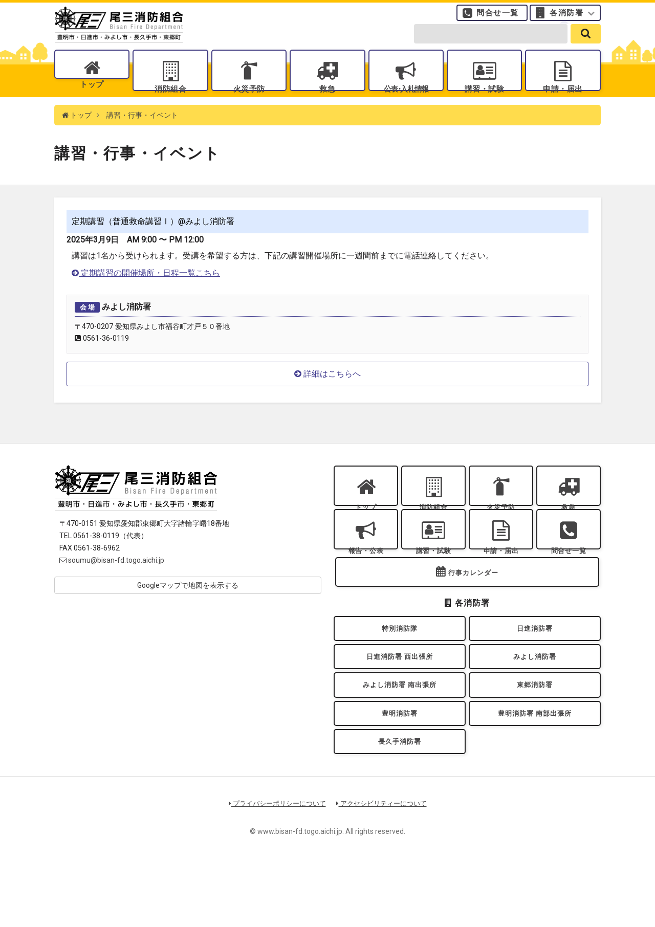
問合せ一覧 (497, 18)
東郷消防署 (535, 736)
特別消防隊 (400, 671)
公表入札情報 (406, 97)
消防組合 (170, 97)
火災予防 (249, 97)
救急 (327, 97)
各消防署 (566, 18)
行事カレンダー (473, 611)
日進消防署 (535, 671)
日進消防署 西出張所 (399, 704)
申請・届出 (562, 97)
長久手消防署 (400, 802)
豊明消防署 (400, 770)
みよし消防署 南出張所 (400, 736)
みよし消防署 (535, 704)
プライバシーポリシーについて (277, 867)
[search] (586, 42)
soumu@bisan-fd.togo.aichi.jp (111, 578)
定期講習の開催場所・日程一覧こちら (146, 291)
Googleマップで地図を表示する (187, 603)
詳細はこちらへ (327, 392)
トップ (91, 97)
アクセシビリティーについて (381, 867)
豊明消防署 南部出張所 (535, 770)
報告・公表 (365, 579)
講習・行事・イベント (142, 133)
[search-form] (490, 42)
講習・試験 (484, 97)
